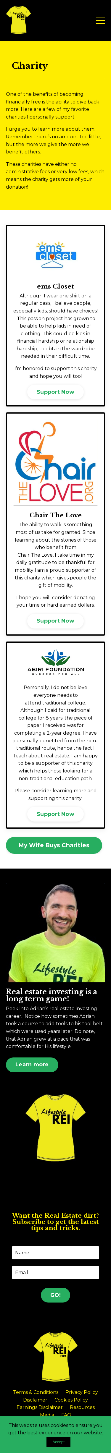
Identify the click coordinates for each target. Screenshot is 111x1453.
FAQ (66, 1415)
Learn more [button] (32, 1064)
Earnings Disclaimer (40, 1407)
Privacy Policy (81, 1392)
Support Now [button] (55, 392)
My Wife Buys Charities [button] (54, 845)
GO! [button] (55, 1295)
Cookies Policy (71, 1400)
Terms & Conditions (35, 1392)
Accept (58, 1442)
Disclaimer (35, 1400)
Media (47, 1415)
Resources (82, 1407)
